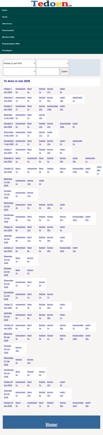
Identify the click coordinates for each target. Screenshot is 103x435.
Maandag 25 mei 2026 (8, 337)
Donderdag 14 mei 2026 (9, 218)
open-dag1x (99, 170)
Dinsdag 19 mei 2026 (7, 271)
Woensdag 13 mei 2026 (8, 206)
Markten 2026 (8, 37)
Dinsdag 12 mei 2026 (7, 194)
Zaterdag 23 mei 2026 (8, 316)
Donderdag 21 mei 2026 (9, 295)
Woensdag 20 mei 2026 (8, 283)
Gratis (4, 17)
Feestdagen (7, 50)
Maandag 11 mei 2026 (8, 182)
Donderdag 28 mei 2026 (9, 373)
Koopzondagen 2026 (11, 44)
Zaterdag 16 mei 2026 (8, 239)
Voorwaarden (8, 30)
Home (4, 10)
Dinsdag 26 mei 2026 (7, 349)
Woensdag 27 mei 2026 (8, 361)
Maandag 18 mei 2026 (8, 259)
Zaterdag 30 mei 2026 (8, 394)
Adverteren (7, 24)
